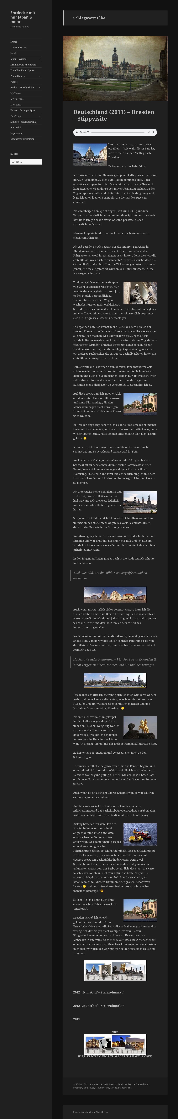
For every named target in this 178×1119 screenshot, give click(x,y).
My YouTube (17, 98)
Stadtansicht (124, 1087)
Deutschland (116, 1084)
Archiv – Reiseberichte (22, 87)
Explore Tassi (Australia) (23, 121)
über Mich (15, 127)
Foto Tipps (15, 116)
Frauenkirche (102, 1087)
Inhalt (13, 53)
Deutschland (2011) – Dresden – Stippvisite (113, 115)
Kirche (113, 1087)
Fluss (91, 1087)
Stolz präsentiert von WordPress (90, 1112)
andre (95, 1084)
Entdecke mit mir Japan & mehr (22, 17)
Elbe (85, 1087)
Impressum (16, 133)
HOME (13, 41)
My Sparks (16, 104)
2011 (105, 1084)
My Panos (15, 93)
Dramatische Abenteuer (23, 64)
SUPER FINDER (18, 47)
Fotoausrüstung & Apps (22, 110)
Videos (14, 81)
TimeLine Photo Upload (22, 70)
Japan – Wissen (18, 58)
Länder (127, 1084)
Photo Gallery (17, 76)
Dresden (77, 1087)
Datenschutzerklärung (22, 138)
